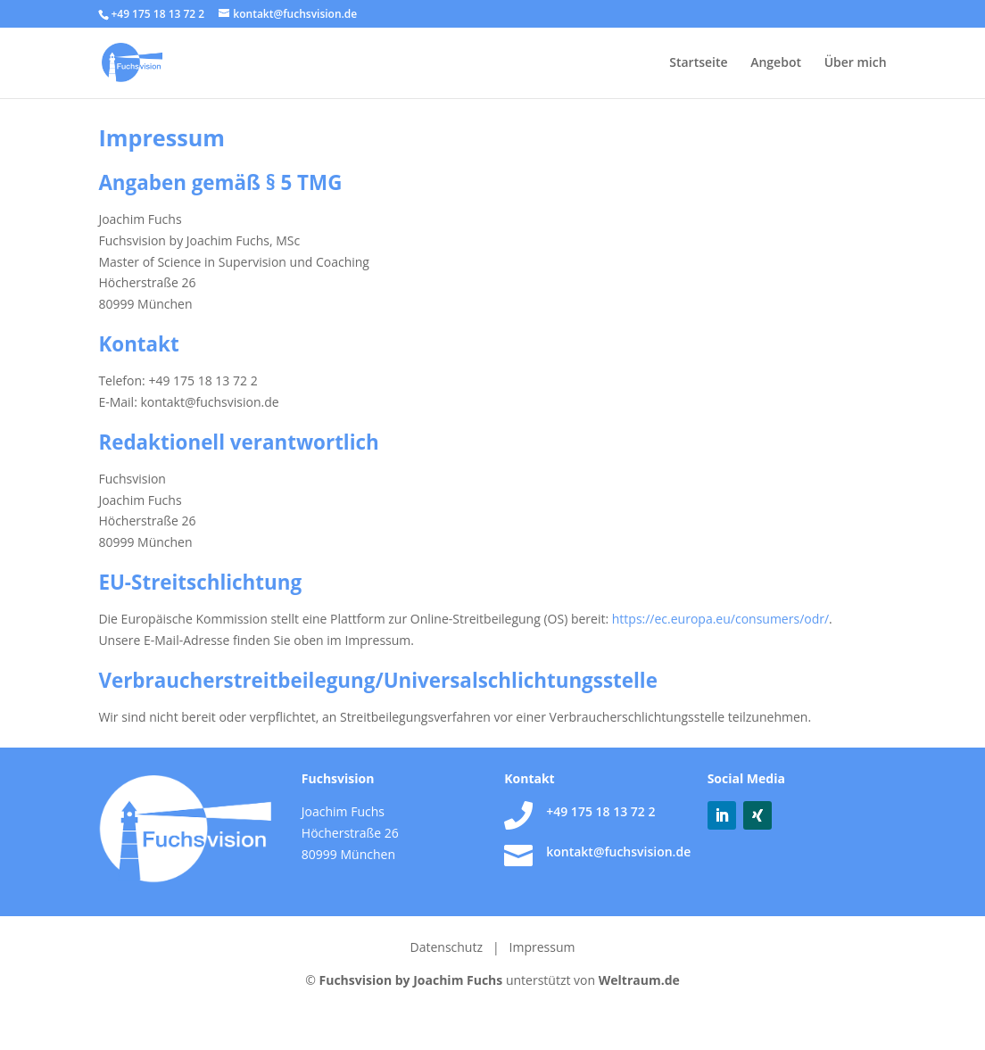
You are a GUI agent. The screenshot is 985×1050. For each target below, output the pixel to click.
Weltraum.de (639, 979)
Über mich (855, 63)
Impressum (542, 946)
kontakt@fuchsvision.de (618, 851)
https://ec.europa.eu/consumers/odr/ (720, 618)
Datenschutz (448, 946)
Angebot (775, 63)
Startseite (698, 63)
